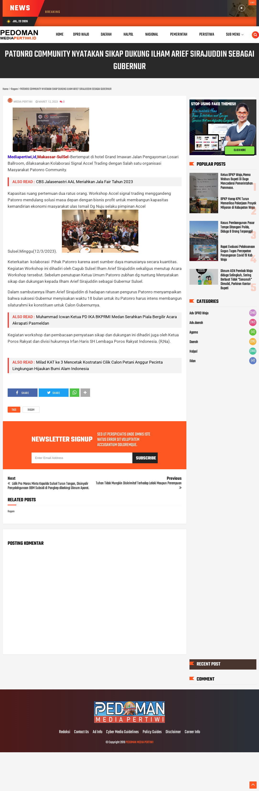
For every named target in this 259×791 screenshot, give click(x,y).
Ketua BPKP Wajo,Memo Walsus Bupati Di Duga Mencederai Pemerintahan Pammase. (237, 181)
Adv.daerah (196, 323)
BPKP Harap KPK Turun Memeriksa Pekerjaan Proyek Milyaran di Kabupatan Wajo (238, 203)
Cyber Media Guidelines (122, 732)
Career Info (192, 732)
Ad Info (97, 732)
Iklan (192, 361)
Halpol (193, 352)
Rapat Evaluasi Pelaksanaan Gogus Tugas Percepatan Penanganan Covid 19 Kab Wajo (238, 253)
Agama (193, 332)
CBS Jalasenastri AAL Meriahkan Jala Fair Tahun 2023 (84, 181)
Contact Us (81, 732)
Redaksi (64, 732)
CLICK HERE (240, 150)
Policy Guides (152, 732)
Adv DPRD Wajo (199, 313)
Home (60, 34)
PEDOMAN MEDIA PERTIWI (139, 742)
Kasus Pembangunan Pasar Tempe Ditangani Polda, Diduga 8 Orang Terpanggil (237, 227)
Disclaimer (173, 732)
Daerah (193, 342)
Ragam (31, 410)
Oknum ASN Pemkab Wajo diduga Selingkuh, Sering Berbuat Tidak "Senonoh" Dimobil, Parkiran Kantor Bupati (237, 279)
